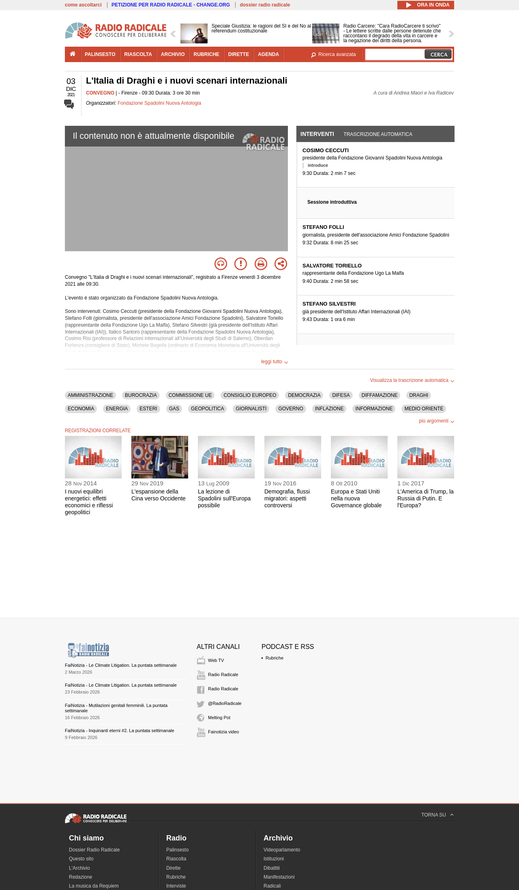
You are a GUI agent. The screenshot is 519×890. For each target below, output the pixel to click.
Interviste (176, 886)
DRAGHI (418, 395)
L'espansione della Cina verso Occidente (158, 495)
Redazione (80, 877)
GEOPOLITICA (207, 409)
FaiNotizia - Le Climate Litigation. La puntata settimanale (121, 665)
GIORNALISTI (251, 409)
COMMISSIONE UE (190, 395)
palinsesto (100, 54)
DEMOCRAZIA (304, 395)
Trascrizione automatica (377, 134)
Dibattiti (272, 868)
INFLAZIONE (329, 409)
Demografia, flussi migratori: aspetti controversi (287, 498)
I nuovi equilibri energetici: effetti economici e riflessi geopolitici (89, 501)
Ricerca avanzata (337, 54)
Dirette (173, 868)
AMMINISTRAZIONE (90, 395)
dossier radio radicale (265, 5)
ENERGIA (117, 409)
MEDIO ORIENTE (423, 409)
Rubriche (274, 657)
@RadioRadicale (225, 703)
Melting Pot (219, 717)
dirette (238, 54)
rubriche (206, 54)
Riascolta (176, 859)
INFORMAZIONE (373, 409)
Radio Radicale (223, 674)
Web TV (216, 660)
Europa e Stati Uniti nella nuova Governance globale (356, 498)
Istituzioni (274, 859)
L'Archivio (79, 868)
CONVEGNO (100, 93)
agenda (268, 54)
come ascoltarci (83, 5)
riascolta (138, 54)
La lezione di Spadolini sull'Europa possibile (224, 498)
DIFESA (341, 395)
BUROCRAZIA (141, 395)
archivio (173, 54)
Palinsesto (177, 850)
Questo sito (81, 859)
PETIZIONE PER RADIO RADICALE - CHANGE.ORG (171, 5)
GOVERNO (290, 409)
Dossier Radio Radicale (94, 850)
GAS (174, 409)
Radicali (272, 886)
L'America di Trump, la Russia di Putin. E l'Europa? (425, 498)
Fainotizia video (223, 731)
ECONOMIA (81, 409)
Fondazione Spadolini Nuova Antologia (159, 103)
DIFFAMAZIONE (380, 395)
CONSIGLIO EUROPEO (249, 395)
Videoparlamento (282, 850)
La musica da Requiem (94, 886)
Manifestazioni (279, 877)
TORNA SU (433, 815)
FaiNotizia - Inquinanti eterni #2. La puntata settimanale (119, 730)
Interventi (317, 134)
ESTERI (148, 409)
